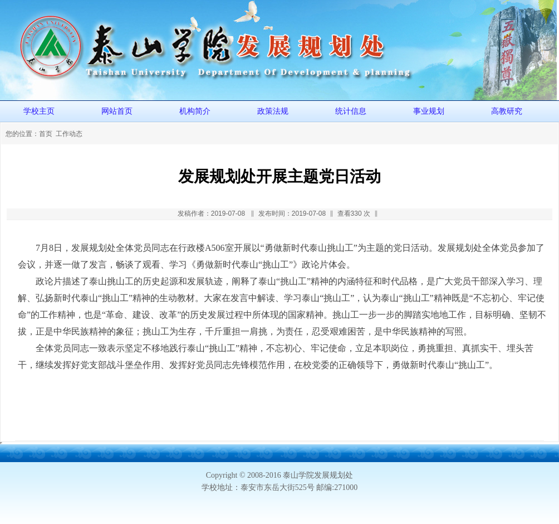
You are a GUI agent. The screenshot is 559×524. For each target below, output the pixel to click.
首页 (45, 134)
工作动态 (69, 134)
